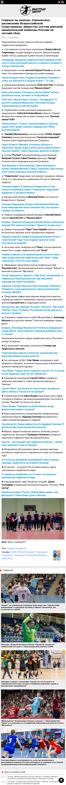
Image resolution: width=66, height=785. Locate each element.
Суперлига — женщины (13, 555)
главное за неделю (16, 548)
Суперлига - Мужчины (35, 552)
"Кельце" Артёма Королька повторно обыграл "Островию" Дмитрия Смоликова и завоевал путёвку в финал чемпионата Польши (32, 778)
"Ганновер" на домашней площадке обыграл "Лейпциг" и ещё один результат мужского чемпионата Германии (32, 782)
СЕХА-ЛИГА (16, 552)
